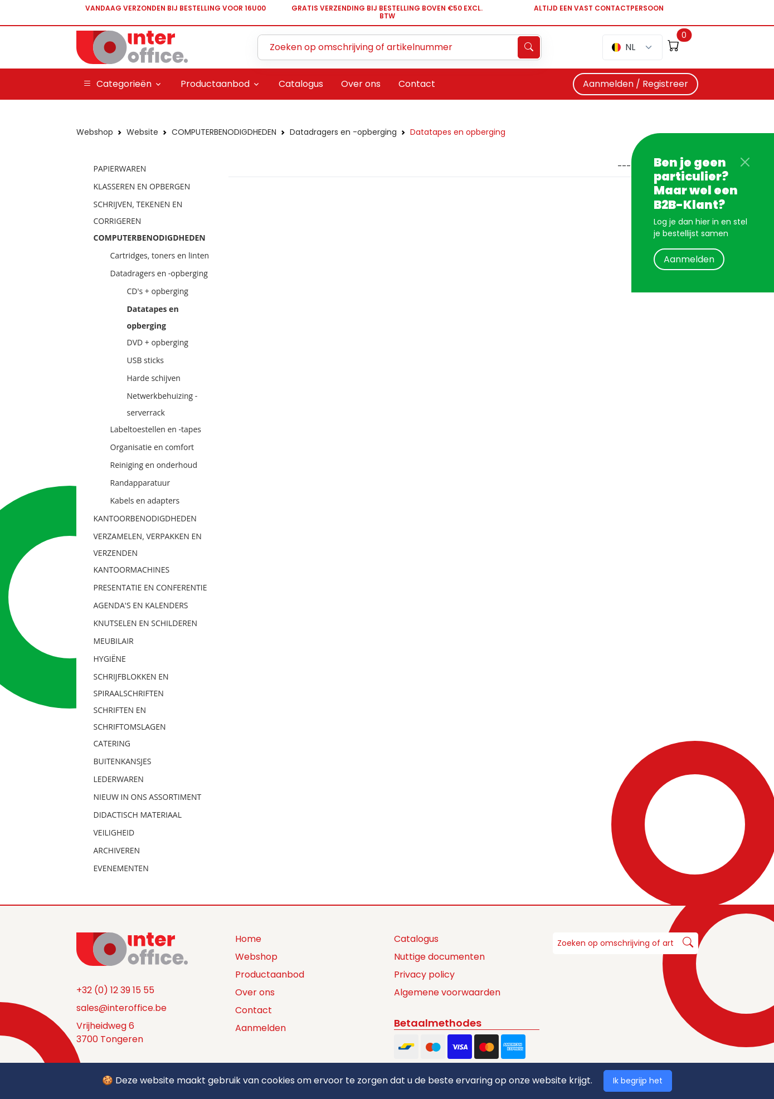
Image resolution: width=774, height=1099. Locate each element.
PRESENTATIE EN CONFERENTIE (150, 587)
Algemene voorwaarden (447, 992)
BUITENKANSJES (123, 761)
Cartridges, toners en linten (160, 255)
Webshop (94, 132)
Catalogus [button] (301, 83)
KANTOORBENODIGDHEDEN (145, 518)
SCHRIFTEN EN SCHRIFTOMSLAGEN (130, 718)
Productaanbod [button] (215, 83)
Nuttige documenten (439, 956)
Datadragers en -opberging (343, 132)
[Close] (745, 162)
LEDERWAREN (119, 779)
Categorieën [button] (117, 84)
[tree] (149, 519)
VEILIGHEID (114, 832)
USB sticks (145, 360)
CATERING (112, 743)
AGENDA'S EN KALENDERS (141, 605)
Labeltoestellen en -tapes (155, 429)
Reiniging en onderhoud (154, 465)
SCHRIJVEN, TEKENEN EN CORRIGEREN (138, 212)
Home (248, 938)
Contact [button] (416, 83)
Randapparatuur (140, 482)
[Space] (132, 948)
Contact (253, 1010)
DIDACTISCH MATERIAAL (138, 814)
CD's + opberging (157, 291)
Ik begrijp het (638, 1080)
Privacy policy (424, 974)
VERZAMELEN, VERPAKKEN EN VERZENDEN (148, 544)
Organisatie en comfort (152, 447)
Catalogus (416, 938)
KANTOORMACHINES (132, 569)
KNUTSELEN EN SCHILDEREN (146, 623)
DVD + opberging (157, 342)
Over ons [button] (361, 83)
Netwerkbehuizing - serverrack (162, 404)
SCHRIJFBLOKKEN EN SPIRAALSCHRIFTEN (131, 685)
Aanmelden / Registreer (635, 83)
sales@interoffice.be (121, 1008)
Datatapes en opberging (457, 132)
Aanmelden (689, 259)
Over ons (255, 992)
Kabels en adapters (145, 500)
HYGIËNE (110, 658)
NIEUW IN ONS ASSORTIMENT (148, 797)
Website (142, 132)
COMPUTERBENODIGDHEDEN (224, 132)
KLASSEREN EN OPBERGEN (142, 186)
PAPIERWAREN (120, 168)
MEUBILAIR (114, 641)
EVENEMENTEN (121, 868)
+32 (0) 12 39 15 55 (115, 990)
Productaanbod (269, 974)
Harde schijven (154, 378)
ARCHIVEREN (117, 850)
